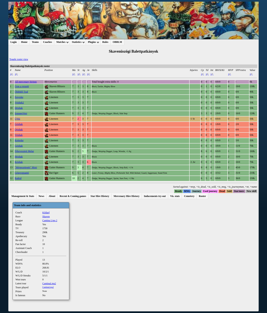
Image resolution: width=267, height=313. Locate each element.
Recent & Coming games (73, 196)
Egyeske (19, 97)
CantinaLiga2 (49, 283)
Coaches (47, 42)
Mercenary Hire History (127, 196)
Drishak (19, 107)
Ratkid (18, 178)
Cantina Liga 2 (49, 220)
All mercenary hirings (26, 81)
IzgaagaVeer (21, 113)
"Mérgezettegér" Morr (26, 167)
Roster (202, 196)
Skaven (46, 216)
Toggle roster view (18, 59)
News (41, 196)
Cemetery (189, 196)
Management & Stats (22, 196)
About (52, 196)
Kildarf (46, 212)
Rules (105, 42)
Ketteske (19, 140)
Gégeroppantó (22, 172)
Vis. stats (175, 196)
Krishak (19, 162)
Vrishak (19, 135)
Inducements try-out (155, 196)
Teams (35, 42)
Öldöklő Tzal (21, 91)
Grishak (19, 124)
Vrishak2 (19, 102)
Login (13, 42)
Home (24, 42)
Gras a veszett (22, 86)
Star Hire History (100, 196)
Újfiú (17, 118)
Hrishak (19, 156)
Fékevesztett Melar (24, 151)
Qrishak (19, 129)
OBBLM (117, 42)
